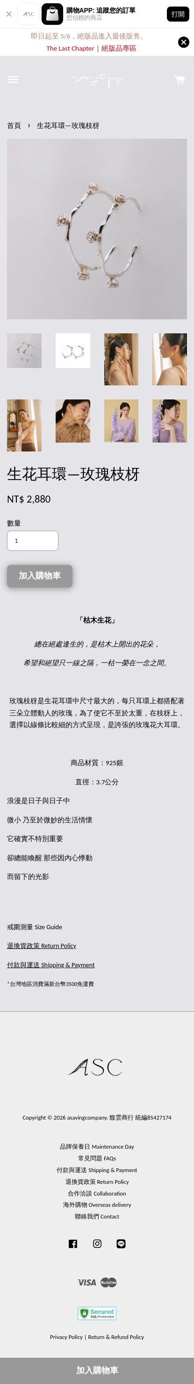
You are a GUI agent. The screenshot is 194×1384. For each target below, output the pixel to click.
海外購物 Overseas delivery (97, 1204)
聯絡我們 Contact (97, 1216)
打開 (178, 14)
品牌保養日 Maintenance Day (97, 1146)
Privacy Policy (66, 1336)
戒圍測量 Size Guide (34, 927)
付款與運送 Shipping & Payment (97, 1169)
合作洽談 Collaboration (97, 1193)
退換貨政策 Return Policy (97, 1181)
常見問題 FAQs (97, 1158)
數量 (14, 523)
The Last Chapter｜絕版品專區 (91, 48)
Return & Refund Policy (116, 1336)
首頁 (14, 125)
